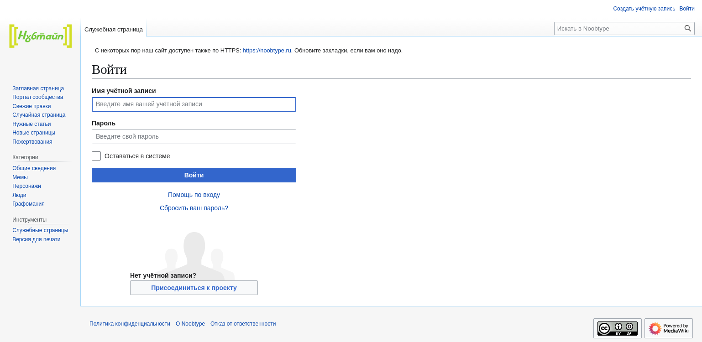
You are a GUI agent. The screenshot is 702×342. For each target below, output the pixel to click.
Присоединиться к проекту (193, 287)
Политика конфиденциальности (129, 324)
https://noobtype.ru (267, 50)
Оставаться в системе (137, 156)
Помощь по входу (194, 194)
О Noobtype (190, 324)
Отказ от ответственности (243, 324)
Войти (194, 175)
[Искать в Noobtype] (624, 28)
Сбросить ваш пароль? (194, 208)
